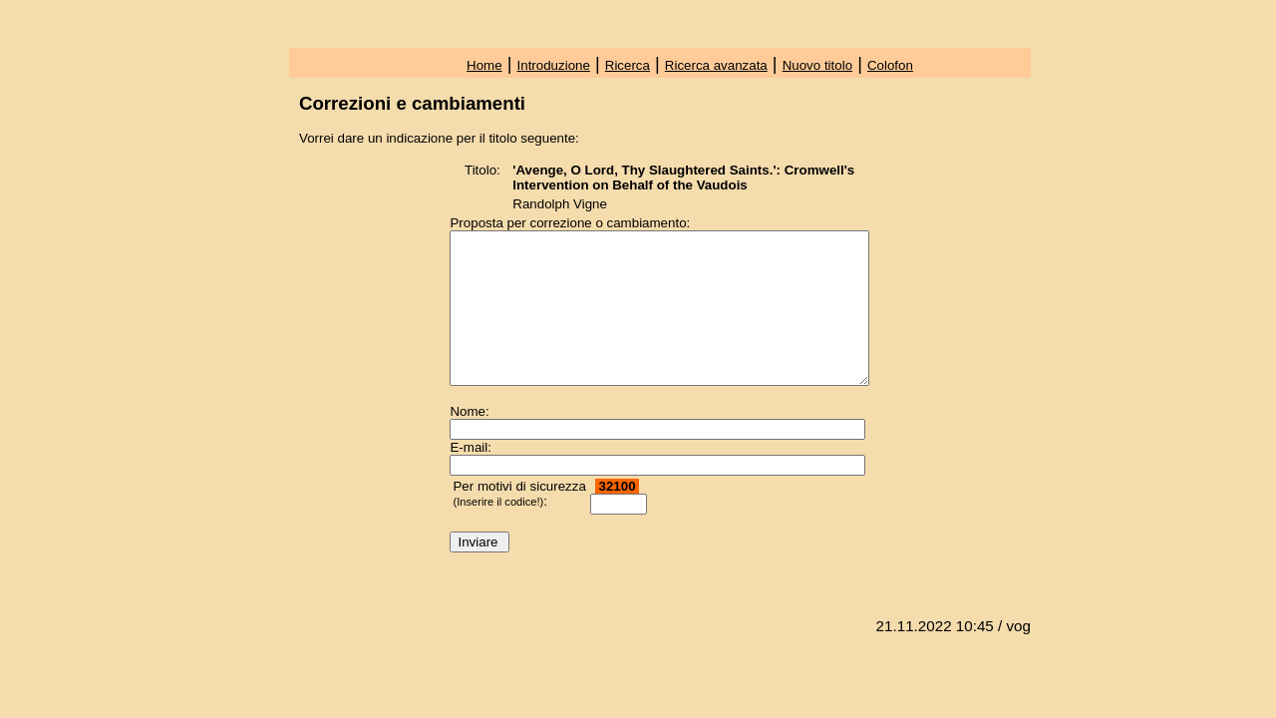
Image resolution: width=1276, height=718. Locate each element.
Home (484, 65)
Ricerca (627, 65)
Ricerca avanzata (716, 65)
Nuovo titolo (817, 65)
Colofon (890, 65)
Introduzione (553, 65)
